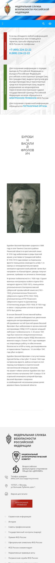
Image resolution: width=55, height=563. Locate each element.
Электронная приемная (21, 503)
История (12, 521)
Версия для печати (19, 494)
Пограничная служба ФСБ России (23, 558)
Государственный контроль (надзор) (24, 532)
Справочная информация (19, 516)
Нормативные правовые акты (21, 553)
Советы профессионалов (19, 527)
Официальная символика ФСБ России (25, 542)
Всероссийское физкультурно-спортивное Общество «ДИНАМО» (34, 468)
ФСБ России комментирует (20, 547)
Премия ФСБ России (17, 537)
